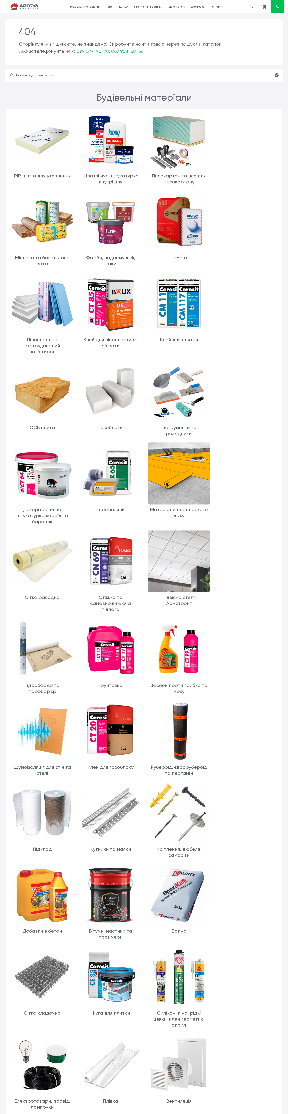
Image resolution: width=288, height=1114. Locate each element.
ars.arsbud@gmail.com (162, 1107)
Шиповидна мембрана (246, 1008)
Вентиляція (246, 845)
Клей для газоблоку (178, 601)
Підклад (42, 682)
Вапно (110, 764)
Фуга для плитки (246, 764)
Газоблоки (178, 344)
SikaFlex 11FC (178, 1008)
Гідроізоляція (110, 426)
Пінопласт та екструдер (110, 1008)
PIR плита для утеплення (42, 175)
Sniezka (245, 933)
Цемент (110, 257)
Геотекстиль (42, 1084)
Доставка (198, 6)
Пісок (110, 1084)
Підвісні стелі (176, 6)
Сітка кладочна (177, 764)
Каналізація (178, 933)
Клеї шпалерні (110, 933)
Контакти (217, 6)
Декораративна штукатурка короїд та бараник (42, 432)
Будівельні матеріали (84, 6)
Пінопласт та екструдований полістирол (178, 263)
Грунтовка (246, 513)
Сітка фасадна (245, 426)
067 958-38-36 (127, 51)
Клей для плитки (42, 344)
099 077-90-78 (92, 51)
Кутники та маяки (110, 682)
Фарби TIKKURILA (116, 6)
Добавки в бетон (245, 682)
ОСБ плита (110, 344)
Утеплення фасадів (147, 6)
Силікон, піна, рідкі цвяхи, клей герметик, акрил (42, 851)
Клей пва (42, 933)
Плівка (178, 845)
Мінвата (42, 1008)
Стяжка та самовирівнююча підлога (42, 519)
